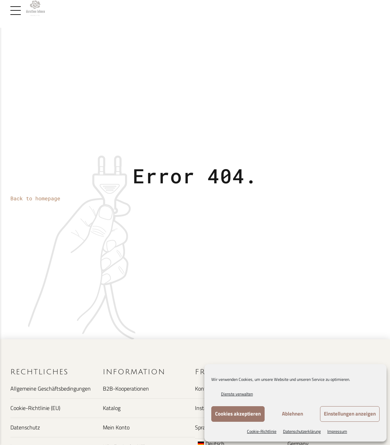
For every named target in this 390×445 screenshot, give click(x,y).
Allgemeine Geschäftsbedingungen (50, 388)
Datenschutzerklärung (302, 431)
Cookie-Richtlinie (261, 431)
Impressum (337, 431)
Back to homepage (35, 198)
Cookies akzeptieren (238, 414)
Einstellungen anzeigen (350, 414)
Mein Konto (116, 427)
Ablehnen (292, 414)
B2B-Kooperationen (126, 388)
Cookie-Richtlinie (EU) (35, 408)
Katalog (112, 408)
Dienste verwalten (237, 394)
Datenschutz (25, 427)
